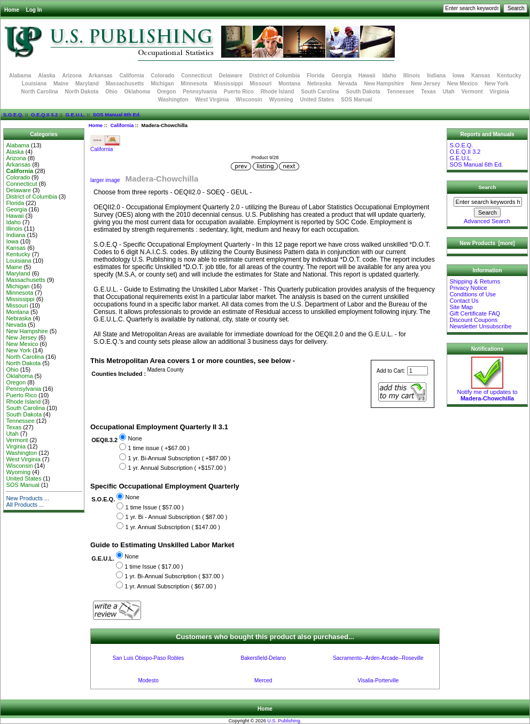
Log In (34, 10)
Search (487, 187)
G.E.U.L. (75, 114)
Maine (60, 83)
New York (497, 83)
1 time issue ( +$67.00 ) (158, 448)
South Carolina (320, 92)
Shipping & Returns (474, 281)
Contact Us (463, 300)
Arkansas (101, 75)
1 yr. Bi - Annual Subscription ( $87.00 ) (177, 517)
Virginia (499, 92)
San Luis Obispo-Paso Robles (148, 658)
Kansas (480, 75)
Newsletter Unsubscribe (480, 326)
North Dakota (81, 92)
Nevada (347, 83)
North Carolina (39, 92)
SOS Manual (356, 100)
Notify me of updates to (487, 392)
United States (317, 100)
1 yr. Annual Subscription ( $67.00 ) (170, 586)
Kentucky (509, 75)
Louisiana (33, 83)
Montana (289, 83)
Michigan (162, 83)
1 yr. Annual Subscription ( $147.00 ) (173, 527)
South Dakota (363, 92)
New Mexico (462, 83)
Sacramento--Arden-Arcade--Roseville (378, 658)
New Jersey (425, 83)
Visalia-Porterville (378, 680)
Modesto (148, 680)
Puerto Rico (239, 92)
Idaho (389, 75)
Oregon (166, 92)
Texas (428, 92)
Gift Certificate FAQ (474, 313)
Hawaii (367, 75)
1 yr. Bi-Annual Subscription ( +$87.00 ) (179, 458)
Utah (449, 92)
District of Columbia (274, 75)
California (122, 125)
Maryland (87, 83)
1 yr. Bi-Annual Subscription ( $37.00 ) (173, 576)
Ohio (111, 92)
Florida (315, 75)
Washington (173, 100)
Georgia (341, 75)
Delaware (231, 75)
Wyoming (281, 100)
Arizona (72, 75)
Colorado (162, 75)
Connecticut (196, 75)
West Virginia (212, 100)
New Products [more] (487, 243)
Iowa (458, 75)
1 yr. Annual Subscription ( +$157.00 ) (177, 468)
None (135, 438)
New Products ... (27, 498)
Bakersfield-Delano (263, 658)
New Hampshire (384, 83)
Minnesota (194, 83)
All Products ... (25, 504)
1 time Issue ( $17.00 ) (153, 566)
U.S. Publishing (283, 720)
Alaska (46, 75)
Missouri (260, 83)
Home (11, 10)
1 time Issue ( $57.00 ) (155, 507)
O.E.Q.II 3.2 (44, 114)
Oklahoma (137, 92)
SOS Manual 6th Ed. (117, 114)
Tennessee (400, 92)
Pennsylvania (200, 92)
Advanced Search (487, 221)
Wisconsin (249, 100)
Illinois (411, 75)
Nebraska (319, 83)
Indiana (436, 75)
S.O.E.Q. (13, 114)
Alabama (20, 75)
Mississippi (228, 83)
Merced (263, 680)
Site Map (460, 307)
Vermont (472, 92)
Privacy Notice (468, 288)
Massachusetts (125, 83)
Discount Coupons (473, 320)
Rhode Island (277, 92)
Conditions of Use (472, 294)
